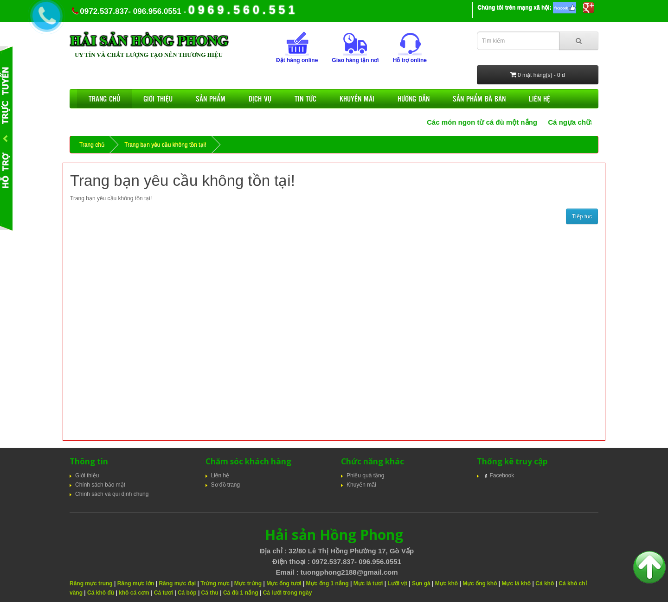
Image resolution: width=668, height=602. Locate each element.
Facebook (498, 475)
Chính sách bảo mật (100, 485)
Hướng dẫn (414, 98)
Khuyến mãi (357, 98)
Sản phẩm (210, 98)
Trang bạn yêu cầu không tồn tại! (165, 144)
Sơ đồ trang (225, 485)
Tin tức (305, 98)
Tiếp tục (582, 216)
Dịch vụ (260, 98)
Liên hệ (539, 98)
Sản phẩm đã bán (479, 98)
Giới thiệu (158, 98)
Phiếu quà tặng (365, 475)
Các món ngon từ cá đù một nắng (488, 122)
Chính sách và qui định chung (111, 494)
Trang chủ (104, 98)
